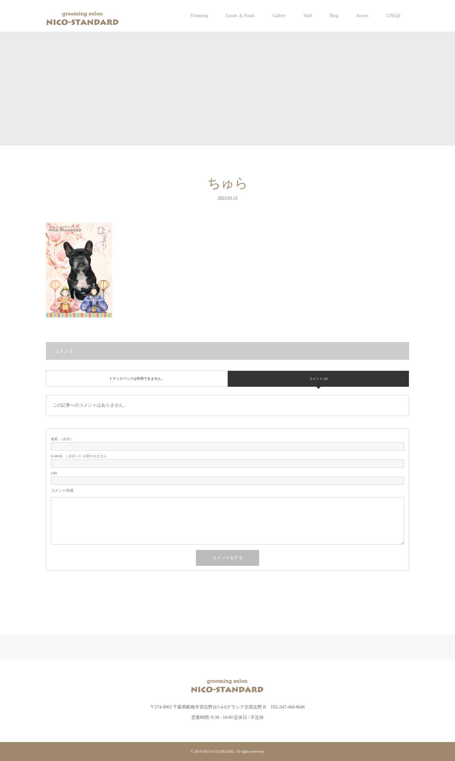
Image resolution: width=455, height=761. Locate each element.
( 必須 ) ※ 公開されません (79, 456)
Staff (307, 15)
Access (362, 15)
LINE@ (393, 15)
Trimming (199, 15)
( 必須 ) (61, 439)
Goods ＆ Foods (240, 15)
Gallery (279, 15)
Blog (334, 15)
